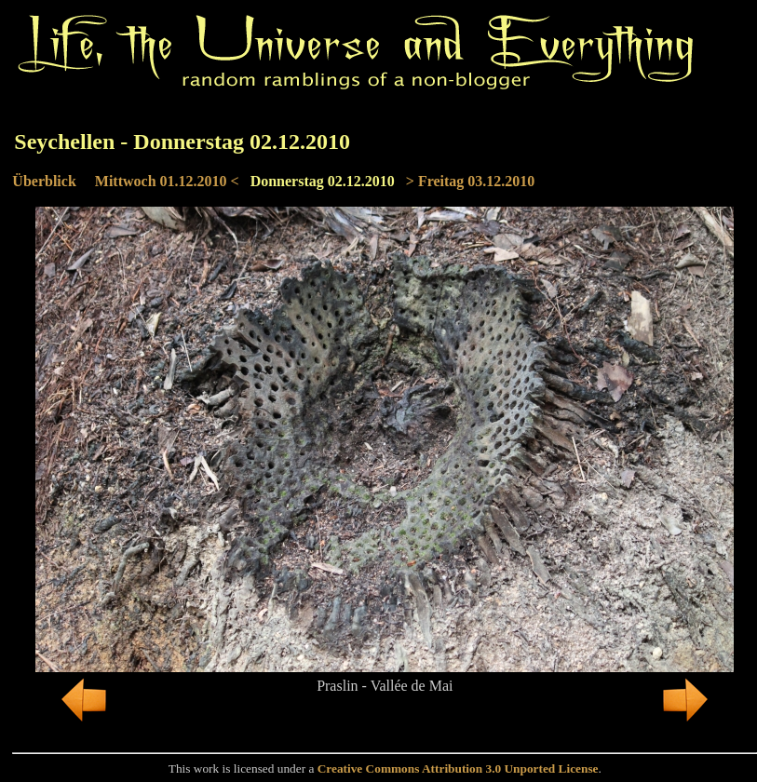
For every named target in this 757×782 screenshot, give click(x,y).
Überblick (43, 181)
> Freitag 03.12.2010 (470, 181)
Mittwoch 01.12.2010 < (167, 181)
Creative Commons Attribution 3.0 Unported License (458, 768)
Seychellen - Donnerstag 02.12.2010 (182, 141)
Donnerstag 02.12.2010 (322, 181)
